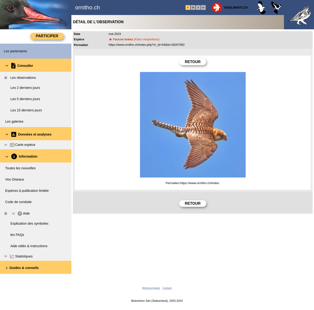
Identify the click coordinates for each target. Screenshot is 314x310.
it (198, 7)
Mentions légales (151, 288)
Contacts (167, 288)
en (203, 7)
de (193, 7)
